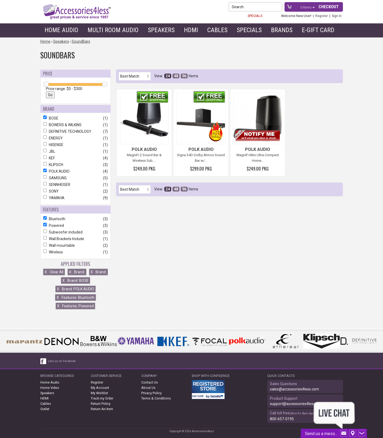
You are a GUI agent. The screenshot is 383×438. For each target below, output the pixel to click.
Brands (281, 30)
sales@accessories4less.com (294, 389)
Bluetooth (75, 219)
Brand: (77, 272)
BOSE (75, 118)
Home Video (49, 388)
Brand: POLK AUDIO (75, 289)
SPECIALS (255, 16)
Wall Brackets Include (75, 238)
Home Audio (61, 30)
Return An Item (102, 409)
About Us (148, 388)
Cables (217, 30)
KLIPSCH (75, 164)
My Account (100, 388)
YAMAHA (75, 198)
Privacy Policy (151, 393)
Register (321, 16)
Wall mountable (75, 245)
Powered (75, 225)
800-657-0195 (282, 419)
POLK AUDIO (75, 171)
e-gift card (318, 30)
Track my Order (102, 398)
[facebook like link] (43, 361)
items (306, 7)
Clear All (54, 272)
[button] (278, 6)
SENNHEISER (75, 184)
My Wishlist (99, 393)
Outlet (44, 409)
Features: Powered (75, 306)
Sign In (337, 16)
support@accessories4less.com (296, 404)
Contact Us (149, 382)
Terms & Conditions (156, 398)
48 (176, 76)
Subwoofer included (75, 232)
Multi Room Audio (113, 30)
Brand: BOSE (75, 280)
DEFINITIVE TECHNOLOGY (75, 131)
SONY (75, 191)
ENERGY (75, 138)
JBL (75, 151)
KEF (75, 158)
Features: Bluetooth (75, 297)
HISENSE (75, 144)
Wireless (75, 252)
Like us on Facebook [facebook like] (62, 361)
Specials (249, 30)
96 (184, 76)
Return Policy (100, 404)
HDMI (191, 30)
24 (168, 76)
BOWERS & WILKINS (75, 124)
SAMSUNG (75, 178)
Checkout (329, 6)
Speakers (161, 30)
